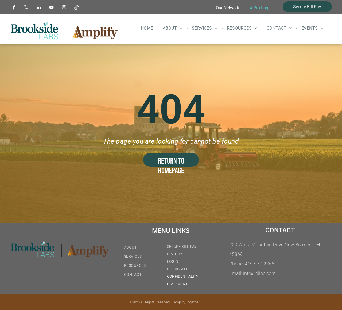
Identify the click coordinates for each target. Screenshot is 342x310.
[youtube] (51, 8)
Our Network (227, 7)
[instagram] (64, 8)
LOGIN (172, 261)
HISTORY (174, 254)
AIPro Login (261, 7)
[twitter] (26, 8)
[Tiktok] (76, 8)
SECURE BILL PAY (181, 246)
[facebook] (14, 8)
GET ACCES (176, 269)
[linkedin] (39, 8)
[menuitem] (148, 28)
